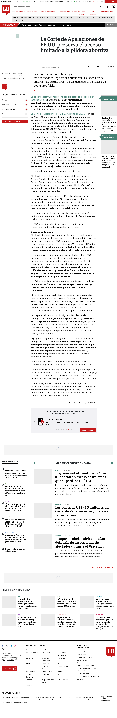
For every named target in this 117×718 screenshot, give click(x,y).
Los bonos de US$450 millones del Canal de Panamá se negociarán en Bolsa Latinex (83, 511)
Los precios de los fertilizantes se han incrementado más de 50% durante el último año (15, 490)
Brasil (20, 596)
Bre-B (88, 18)
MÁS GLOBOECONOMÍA (101, 567)
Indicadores (30, 671)
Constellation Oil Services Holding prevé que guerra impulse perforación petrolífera (27, 603)
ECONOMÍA (27, 12)
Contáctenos (82, 660)
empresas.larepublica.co (45, 697)
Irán (15, 21)
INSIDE (112, 12)
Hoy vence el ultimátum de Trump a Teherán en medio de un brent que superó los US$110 (82, 477)
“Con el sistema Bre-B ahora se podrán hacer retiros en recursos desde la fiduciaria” (15, 507)
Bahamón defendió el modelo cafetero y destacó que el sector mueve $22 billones (66, 602)
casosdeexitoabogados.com (12, 700)
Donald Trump (107, 18)
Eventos (60, 663)
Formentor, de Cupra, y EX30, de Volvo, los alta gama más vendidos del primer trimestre (16, 538)
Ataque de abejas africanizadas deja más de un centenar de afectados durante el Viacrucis (80, 542)
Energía (8, 517)
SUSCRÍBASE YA (88, 430)
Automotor (9, 532)
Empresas (29, 663)
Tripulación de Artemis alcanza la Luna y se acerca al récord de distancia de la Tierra (105, 603)
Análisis (60, 650)
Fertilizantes (40, 18)
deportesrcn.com (20, 702)
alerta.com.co (7, 702)
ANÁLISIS (74, 12)
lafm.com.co (91, 700)
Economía (61, 658)
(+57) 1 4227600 (8, 661)
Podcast (29, 680)
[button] (34, 421)
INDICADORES (104, 12)
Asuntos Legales (32, 652)
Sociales (29, 685)
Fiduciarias (96, 18)
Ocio (59, 674)
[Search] (100, 7)
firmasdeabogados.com (65, 697)
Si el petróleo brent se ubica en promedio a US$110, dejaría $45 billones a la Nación (15, 523)
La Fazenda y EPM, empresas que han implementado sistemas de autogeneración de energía (104, 623)
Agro (7, 483)
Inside (59, 671)
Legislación (61, 615)
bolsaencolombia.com (84, 697)
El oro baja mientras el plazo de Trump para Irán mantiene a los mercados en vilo (27, 622)
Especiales (45, 663)
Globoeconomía (63, 666)
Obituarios (45, 674)
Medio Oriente (52, 18)
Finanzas (29, 666)
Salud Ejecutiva (63, 680)
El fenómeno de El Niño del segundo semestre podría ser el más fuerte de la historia (16, 474)
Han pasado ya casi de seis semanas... (15, 550)
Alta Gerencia (47, 650)
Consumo (29, 658)
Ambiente (8, 468)
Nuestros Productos (84, 657)
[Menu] (14, 11)
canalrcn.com (54, 700)
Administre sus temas (11, 121)
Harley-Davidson (65, 18)
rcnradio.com (66, 700)
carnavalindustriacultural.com (36, 700)
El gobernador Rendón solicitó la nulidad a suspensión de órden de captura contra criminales (66, 622)
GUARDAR (108, 67)
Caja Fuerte (46, 652)
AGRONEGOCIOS (64, 12)
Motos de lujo (79, 18)
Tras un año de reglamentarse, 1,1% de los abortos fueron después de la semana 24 (109, 161)
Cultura (99, 596)
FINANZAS (19, 12)
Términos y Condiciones (85, 665)
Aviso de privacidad (84, 663)
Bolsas (7, 501)
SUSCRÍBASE (111, 2)
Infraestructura (47, 671)
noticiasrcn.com (79, 700)
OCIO (42, 12)
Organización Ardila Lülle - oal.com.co (106, 698)
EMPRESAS (36, 12)
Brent (22, 21)
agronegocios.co (27, 697)
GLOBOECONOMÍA (51, 12)
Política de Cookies (84, 673)
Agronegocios (31, 650)
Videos (44, 685)
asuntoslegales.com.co (10, 697)
